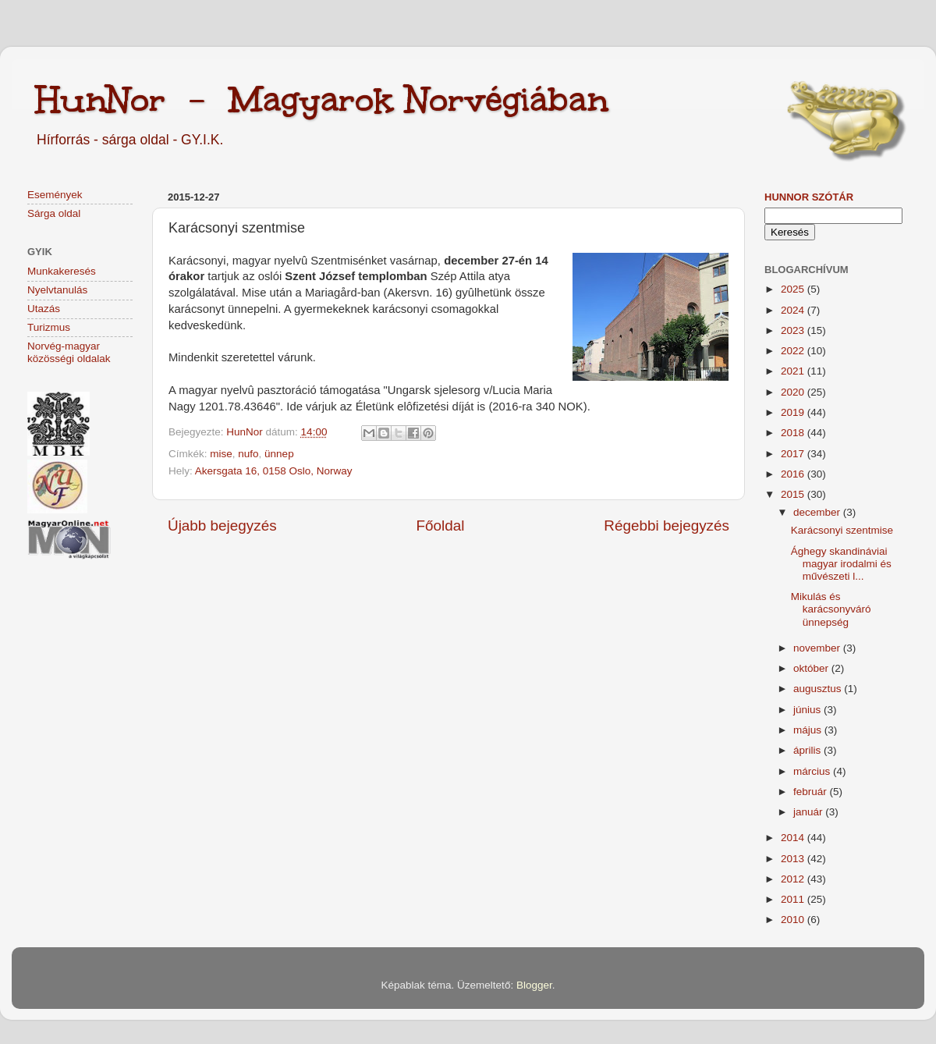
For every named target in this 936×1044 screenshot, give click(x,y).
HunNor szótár (808, 197)
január (809, 812)
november (818, 648)
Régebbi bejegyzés (666, 525)
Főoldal (441, 525)
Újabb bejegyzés (222, 525)
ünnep (279, 454)
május (808, 730)
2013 (794, 859)
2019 (794, 412)
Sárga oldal (53, 213)
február (811, 791)
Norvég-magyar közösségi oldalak (69, 352)
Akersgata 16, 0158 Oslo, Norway (274, 471)
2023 (794, 330)
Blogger (534, 985)
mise (221, 454)
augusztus (818, 688)
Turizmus (48, 327)
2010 (794, 919)
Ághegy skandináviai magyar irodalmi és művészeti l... (841, 563)
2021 (794, 371)
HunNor (245, 432)
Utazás (43, 308)
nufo (248, 454)
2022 (794, 351)
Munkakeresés (61, 271)
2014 (794, 837)
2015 (794, 494)
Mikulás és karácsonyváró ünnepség (831, 609)
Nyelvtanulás (57, 290)
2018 (794, 433)
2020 (794, 392)
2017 (794, 454)
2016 (794, 474)
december (818, 512)
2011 (794, 899)
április (808, 750)
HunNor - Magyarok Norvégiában (321, 99)
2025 (794, 289)
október (812, 668)
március (813, 771)
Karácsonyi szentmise (842, 530)
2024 (794, 310)
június (808, 710)
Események (55, 195)
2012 (794, 879)
